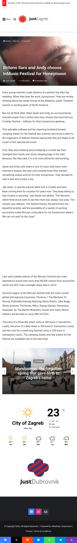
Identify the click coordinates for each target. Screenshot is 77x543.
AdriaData (55, 526)
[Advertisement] (61, 17)
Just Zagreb (10, 81)
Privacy (29, 531)
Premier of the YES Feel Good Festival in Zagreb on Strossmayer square (40, 3)
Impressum (67, 526)
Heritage (38, 361)
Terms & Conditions (42, 531)
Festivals (26, 41)
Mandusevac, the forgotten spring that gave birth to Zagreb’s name (38, 373)
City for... (17, 41)
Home (7, 41)
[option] (38, 371)
